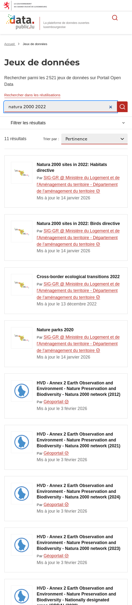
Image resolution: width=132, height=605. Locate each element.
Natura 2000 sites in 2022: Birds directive (78, 223)
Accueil (10, 44)
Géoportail (56, 401)
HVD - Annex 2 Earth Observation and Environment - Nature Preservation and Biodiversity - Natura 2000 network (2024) (78, 491)
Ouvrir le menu (125, 17)
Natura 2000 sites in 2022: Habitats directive (72, 167)
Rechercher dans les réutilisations (32, 95)
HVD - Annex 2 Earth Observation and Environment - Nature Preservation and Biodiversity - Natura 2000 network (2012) (78, 389)
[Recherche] (60, 106)
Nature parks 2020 (55, 329)
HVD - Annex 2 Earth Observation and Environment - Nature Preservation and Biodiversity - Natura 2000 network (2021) (78, 440)
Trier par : (51, 139)
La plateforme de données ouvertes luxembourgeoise (66, 25)
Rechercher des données (115, 17)
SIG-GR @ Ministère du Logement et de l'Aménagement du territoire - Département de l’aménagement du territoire (78, 184)
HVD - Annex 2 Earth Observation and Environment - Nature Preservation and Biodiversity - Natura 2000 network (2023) (78, 542)
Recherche (122, 106)
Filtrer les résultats (28, 122)
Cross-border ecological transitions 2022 (78, 276)
